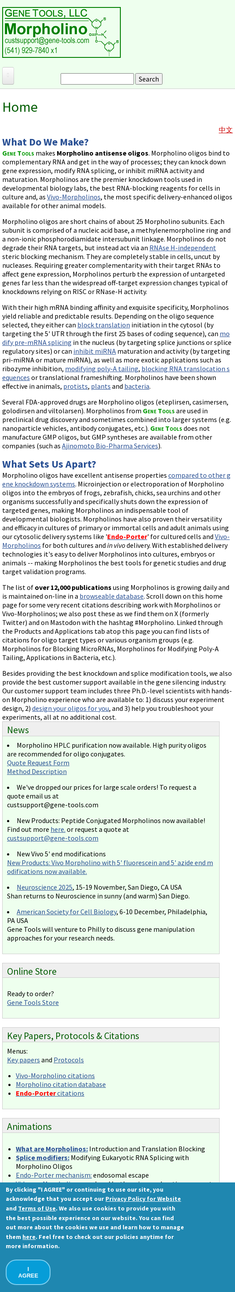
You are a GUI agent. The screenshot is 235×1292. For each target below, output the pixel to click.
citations (50, 1093)
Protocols (69, 1059)
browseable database (112, 596)
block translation (103, 324)
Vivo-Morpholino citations (55, 1075)
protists (75, 386)
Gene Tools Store (33, 1002)
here (29, 1237)
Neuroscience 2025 (44, 887)
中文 (226, 129)
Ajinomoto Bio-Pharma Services (110, 445)
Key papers (23, 1059)
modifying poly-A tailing (101, 368)
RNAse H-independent (182, 247)
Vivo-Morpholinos (74, 196)
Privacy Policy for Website (143, 1199)
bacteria (136, 386)
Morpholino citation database (61, 1084)
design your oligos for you (70, 708)
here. (58, 829)
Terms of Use (37, 1208)
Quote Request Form (38, 762)
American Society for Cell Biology (66, 911)
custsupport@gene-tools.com (52, 838)
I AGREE (28, 1272)
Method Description (37, 771)
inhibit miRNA (94, 351)
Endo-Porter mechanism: (54, 1175)
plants (101, 386)
